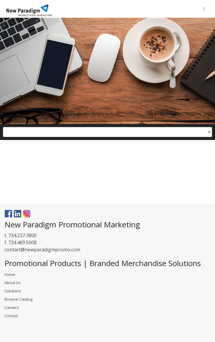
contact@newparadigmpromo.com (42, 249)
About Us (12, 282)
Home (9, 274)
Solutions (12, 291)
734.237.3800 (22, 235)
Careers (11, 307)
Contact (11, 315)
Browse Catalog (18, 299)
